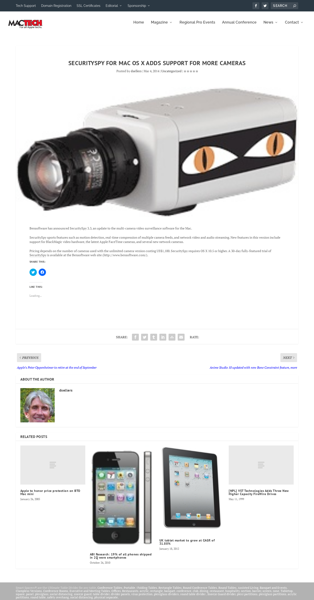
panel (30, 597)
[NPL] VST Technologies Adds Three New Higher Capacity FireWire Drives (259, 495)
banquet (169, 594)
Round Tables (227, 591)
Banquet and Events (273, 591)
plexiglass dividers (166, 597)
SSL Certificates (88, 6)
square (20, 597)
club (195, 594)
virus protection (142, 597)
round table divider (193, 597)
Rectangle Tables (170, 591)
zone (276, 594)
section (246, 594)
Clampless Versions (29, 594)
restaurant (217, 594)
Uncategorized (171, 74)
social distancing (61, 597)
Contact (292, 26)
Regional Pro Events (197, 26)
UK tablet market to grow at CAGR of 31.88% (187, 545)
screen (267, 594)
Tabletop (287, 594)
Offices (116, 594)
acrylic (144, 594)
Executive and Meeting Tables (90, 594)
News (268, 26)
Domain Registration (56, 6)
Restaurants (130, 594)
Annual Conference (239, 26)
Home (138, 26)
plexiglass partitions (272, 597)
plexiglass (41, 597)
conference (184, 594)
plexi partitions (247, 597)
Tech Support (26, 6)
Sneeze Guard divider (221, 597)
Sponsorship (137, 6)
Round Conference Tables (200, 591)
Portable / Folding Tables (140, 591)
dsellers (136, 74)
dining (204, 594)
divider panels (120, 597)
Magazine (159, 26)
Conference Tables (109, 591)
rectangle (156, 594)
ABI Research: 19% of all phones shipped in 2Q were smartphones (121, 559)
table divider (101, 597)
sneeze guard (82, 597)
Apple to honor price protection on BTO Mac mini (50, 495)
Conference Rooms (55, 594)
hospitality (232, 594)
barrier (256, 594)
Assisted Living (248, 591)
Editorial (112, 6)
